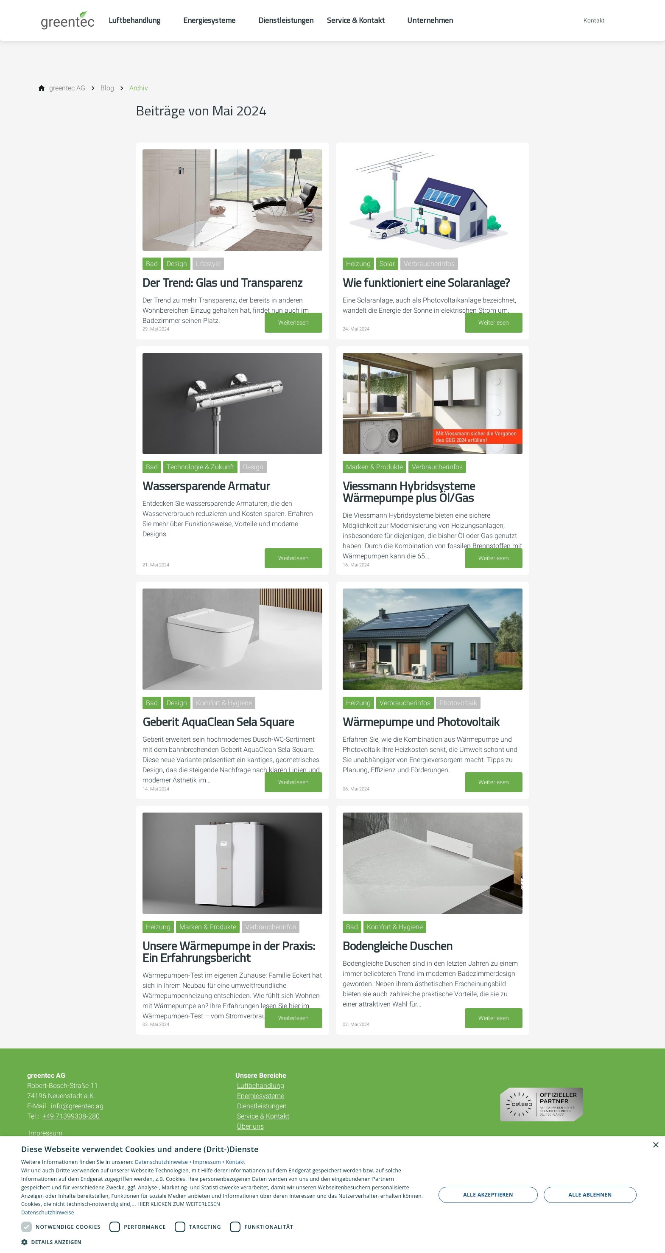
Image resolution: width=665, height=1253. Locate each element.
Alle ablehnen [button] (590, 1194)
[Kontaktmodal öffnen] (588, 20)
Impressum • (209, 1162)
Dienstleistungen (262, 1106)
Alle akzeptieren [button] (488, 1194)
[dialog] (332, 1194)
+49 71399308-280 (71, 1116)
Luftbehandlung (260, 1086)
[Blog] (107, 88)
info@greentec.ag (77, 1106)
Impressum (45, 1133)
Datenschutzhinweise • (164, 1162)
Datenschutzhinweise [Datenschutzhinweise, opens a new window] (47, 1212)
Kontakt (235, 1162)
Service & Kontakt (263, 1116)
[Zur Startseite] (68, 20)
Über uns (250, 1126)
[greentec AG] (67, 88)
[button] (222, 1242)
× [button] (655, 1145)
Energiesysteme (260, 1096)
